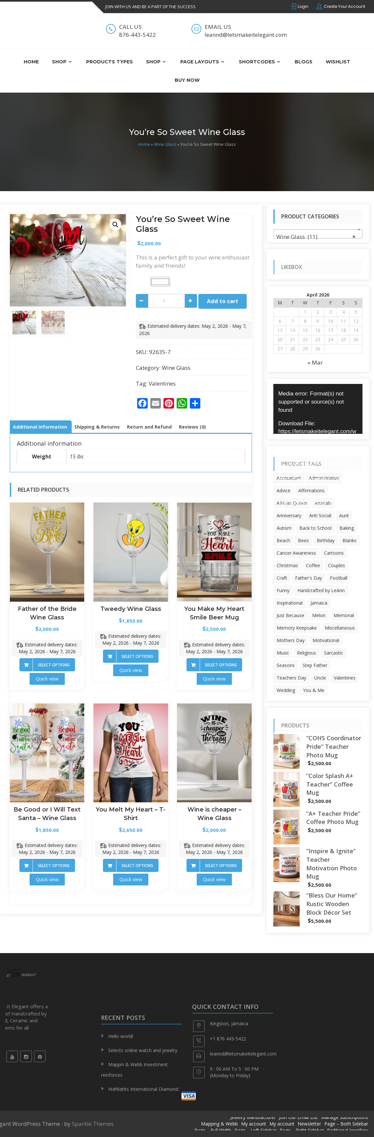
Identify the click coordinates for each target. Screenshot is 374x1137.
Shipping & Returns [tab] (97, 427)
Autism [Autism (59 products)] (284, 528)
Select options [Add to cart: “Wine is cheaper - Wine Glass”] (221, 865)
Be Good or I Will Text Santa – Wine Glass (47, 814)
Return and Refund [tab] (149, 427)
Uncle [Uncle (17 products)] (320, 678)
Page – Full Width (212, 1130)
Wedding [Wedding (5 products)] (286, 690)
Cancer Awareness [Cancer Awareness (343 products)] (296, 553)
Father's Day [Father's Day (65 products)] (308, 578)
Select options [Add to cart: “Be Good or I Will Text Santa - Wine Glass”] (54, 865)
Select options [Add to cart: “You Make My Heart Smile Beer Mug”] (221, 665)
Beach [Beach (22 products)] (283, 540)
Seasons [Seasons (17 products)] (286, 665)
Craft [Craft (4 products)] (282, 578)
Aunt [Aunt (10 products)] (344, 515)
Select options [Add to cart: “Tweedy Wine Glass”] (137, 656)
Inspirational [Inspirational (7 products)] (290, 603)
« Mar (315, 362)
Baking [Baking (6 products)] (346, 528)
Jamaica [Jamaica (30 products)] (319, 603)
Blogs (303, 62)
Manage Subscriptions (344, 1117)
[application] (317, 409)
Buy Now (187, 80)
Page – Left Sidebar (255, 1130)
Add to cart (222, 301)
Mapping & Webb (219, 1124)
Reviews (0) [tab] (192, 427)
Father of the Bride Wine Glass (47, 613)
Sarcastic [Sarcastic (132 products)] (333, 653)
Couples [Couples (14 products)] (336, 565)
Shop (59, 62)
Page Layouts (199, 62)
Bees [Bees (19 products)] (303, 540)
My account (253, 1124)
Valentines (162, 383)
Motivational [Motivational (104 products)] (325, 640)
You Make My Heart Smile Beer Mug (214, 613)
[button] (115, 225)
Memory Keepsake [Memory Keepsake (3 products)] (297, 628)
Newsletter (309, 1124)
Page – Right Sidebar (302, 1130)
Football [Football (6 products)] (338, 578)
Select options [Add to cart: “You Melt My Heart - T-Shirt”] (137, 865)
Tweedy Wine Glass (130, 609)
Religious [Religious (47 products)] (306, 653)
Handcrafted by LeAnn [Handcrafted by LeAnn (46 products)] (321, 590)
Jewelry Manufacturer (253, 1117)
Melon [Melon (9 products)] (319, 615)
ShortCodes (257, 62)
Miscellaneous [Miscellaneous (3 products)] (340, 628)
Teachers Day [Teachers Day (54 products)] (291, 678)
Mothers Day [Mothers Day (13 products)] (291, 640)
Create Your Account (344, 6)
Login (303, 6)
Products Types (109, 62)
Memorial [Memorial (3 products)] (344, 615)
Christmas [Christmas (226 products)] (287, 565)
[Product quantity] (166, 301)
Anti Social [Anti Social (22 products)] (320, 515)
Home (31, 62)
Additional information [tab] (40, 427)
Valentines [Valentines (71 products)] (345, 678)
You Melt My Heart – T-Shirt (130, 814)
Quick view (47, 679)
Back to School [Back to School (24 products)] (315, 528)
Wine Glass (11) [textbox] (316, 236)
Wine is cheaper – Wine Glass (214, 814)
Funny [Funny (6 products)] (283, 590)
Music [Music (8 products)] (283, 653)
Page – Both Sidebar (346, 1124)
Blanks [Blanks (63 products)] (349, 540)
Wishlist (338, 62)
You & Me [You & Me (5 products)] (313, 690)
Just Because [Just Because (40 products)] (290, 615)
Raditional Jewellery (347, 1130)
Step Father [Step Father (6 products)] (315, 665)
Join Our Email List (298, 1117)
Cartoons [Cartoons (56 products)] (334, 553)
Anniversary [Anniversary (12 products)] (289, 515)
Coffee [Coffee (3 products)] (313, 565)
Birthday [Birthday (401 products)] (326, 540)
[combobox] (317, 233)
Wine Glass (165, 144)
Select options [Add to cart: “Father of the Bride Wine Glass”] (54, 665)
